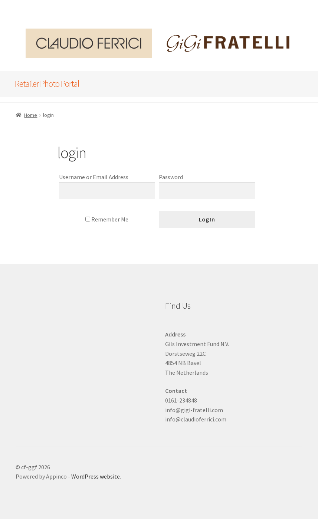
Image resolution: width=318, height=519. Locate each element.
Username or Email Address (93, 177)
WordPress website (95, 476)
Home (30, 115)
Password (171, 177)
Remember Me (106, 219)
